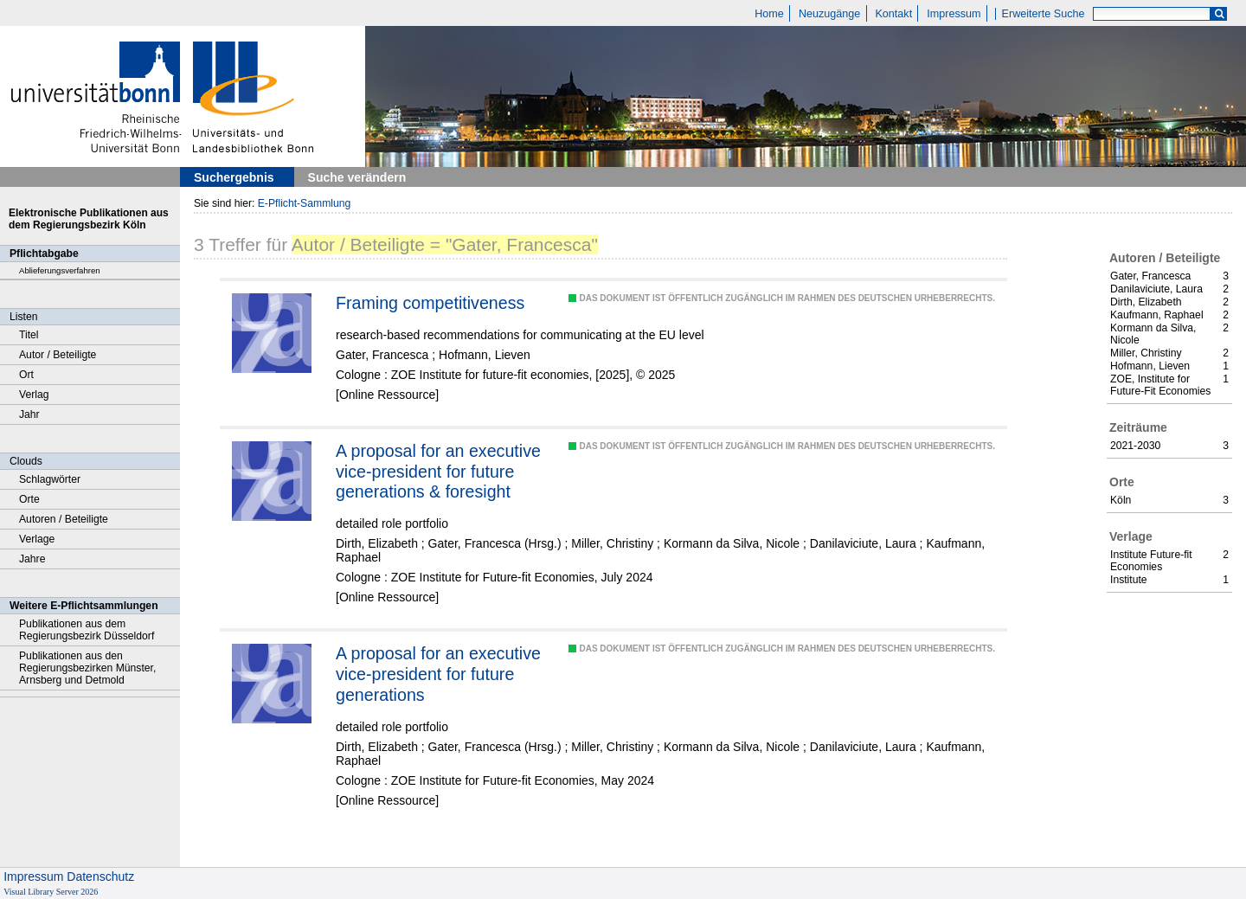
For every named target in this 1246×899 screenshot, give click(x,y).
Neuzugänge (829, 14)
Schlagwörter (49, 479)
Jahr (29, 414)
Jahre (32, 559)
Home (769, 14)
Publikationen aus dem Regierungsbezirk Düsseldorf (86, 630)
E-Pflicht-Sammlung (304, 203)
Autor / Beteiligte (57, 355)
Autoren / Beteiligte (63, 519)
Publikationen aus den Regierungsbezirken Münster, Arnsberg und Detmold (87, 668)
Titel (29, 335)
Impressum (953, 14)
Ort (26, 375)
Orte (29, 499)
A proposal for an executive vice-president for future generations (438, 673)
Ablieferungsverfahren (59, 270)
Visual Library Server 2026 (50, 891)
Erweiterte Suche (1043, 14)
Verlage (37, 539)
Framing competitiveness (430, 302)
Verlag (34, 394)
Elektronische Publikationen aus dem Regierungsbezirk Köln (89, 219)
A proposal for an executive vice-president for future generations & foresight (438, 471)
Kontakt (893, 14)
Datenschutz (100, 876)
